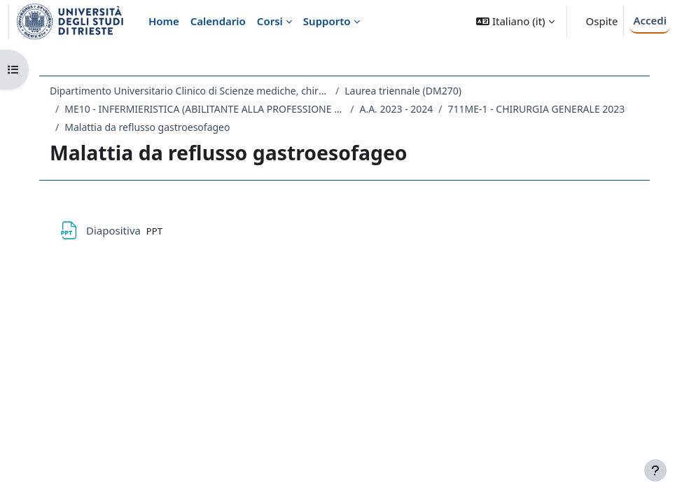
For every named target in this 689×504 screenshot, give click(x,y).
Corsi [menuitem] (270, 21)
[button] (515, 21)
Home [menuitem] (163, 21)
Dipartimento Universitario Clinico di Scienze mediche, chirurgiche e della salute (190, 90)
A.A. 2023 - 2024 (396, 108)
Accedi (650, 20)
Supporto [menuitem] (327, 21)
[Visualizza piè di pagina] (655, 470)
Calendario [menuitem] (218, 21)
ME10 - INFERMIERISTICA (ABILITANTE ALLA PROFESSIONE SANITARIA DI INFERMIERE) (204, 108)
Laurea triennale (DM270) (402, 90)
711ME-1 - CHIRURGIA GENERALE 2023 (536, 108)
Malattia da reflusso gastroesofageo (147, 127)
